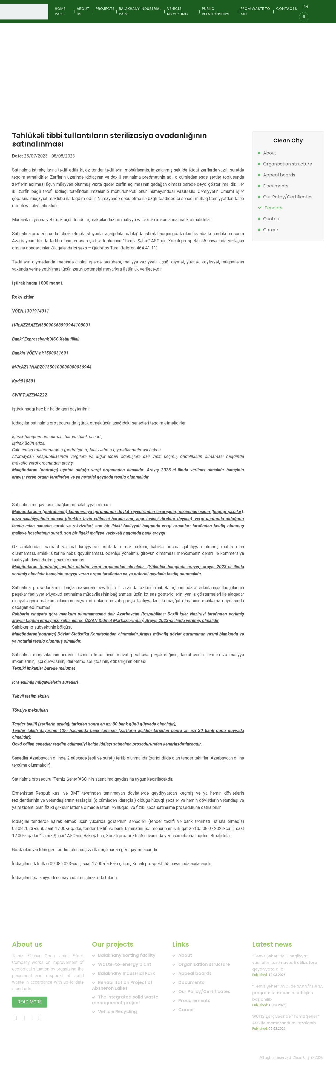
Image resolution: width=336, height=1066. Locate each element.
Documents (275, 186)
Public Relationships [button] (215, 11)
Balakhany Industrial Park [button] (140, 11)
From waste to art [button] (255, 11)
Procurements (194, 1000)
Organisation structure (287, 164)
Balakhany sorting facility (127, 955)
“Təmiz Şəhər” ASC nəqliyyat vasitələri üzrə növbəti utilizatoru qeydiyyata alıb (284, 962)
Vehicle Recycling (117, 1011)
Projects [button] (105, 8)
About (269, 153)
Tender (114, 76)
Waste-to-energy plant (124, 964)
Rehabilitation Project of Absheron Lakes (122, 985)
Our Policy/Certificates (287, 197)
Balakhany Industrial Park (126, 973)
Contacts (286, 8)
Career (270, 230)
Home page (60, 11)
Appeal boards (279, 175)
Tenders (273, 208)
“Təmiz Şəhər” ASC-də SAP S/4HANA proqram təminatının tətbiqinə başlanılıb (287, 992)
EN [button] (305, 6)
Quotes (271, 219)
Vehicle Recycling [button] (177, 11)
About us (76, 76)
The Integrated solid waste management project (125, 1000)
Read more (30, 1002)
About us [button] (83, 11)
